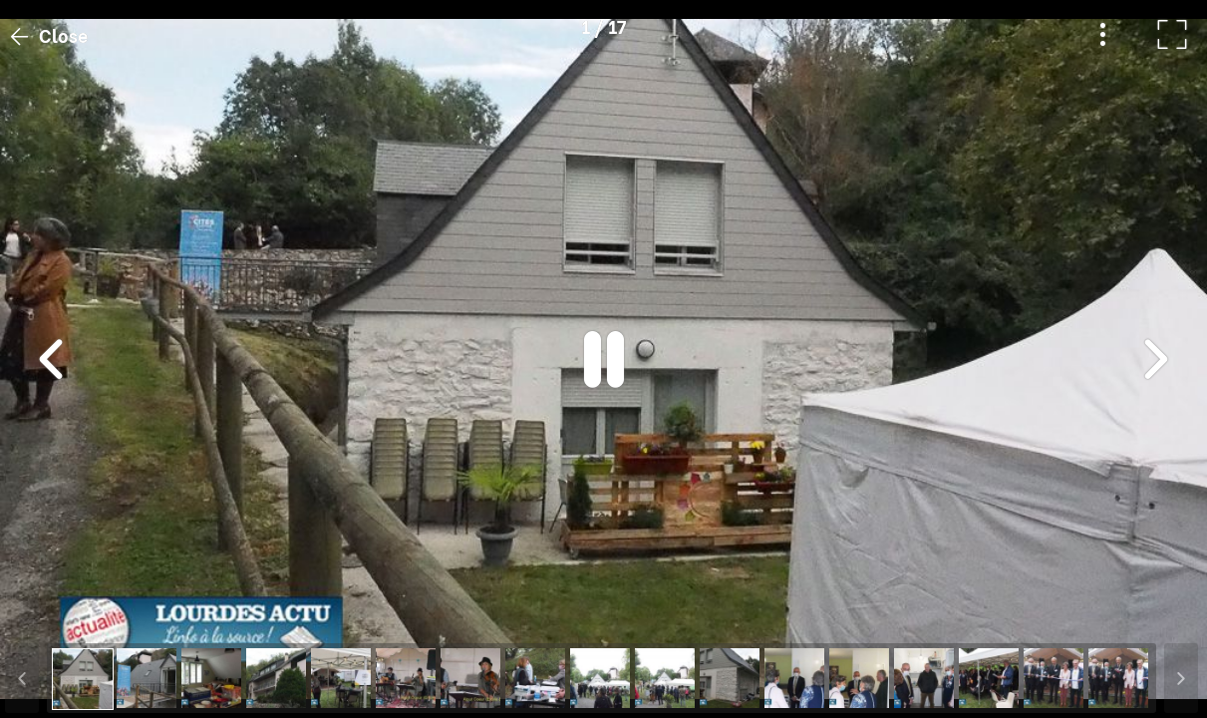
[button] (53, 615)
